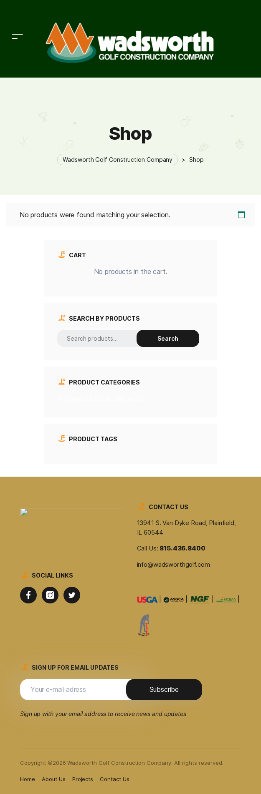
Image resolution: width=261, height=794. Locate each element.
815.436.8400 (182, 548)
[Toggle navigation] (17, 15)
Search (167, 338)
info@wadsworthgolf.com (173, 564)
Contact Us (114, 779)
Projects (83, 779)
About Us (54, 779)
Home (27, 779)
